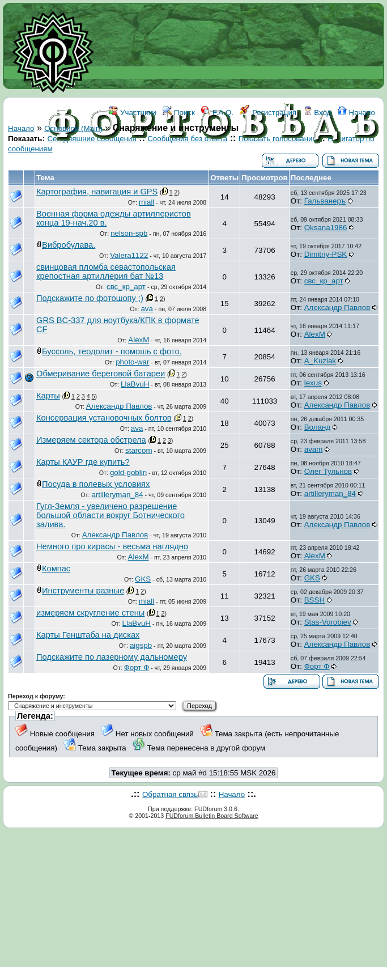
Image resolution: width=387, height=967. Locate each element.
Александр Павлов (337, 307)
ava (147, 308)
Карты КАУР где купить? (83, 461)
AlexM (138, 340)
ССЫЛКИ (219, 163)
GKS (143, 579)
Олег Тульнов (328, 471)
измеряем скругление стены (90, 612)
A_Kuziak (320, 361)
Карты (48, 395)
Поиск (179, 112)
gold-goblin (128, 472)
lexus (313, 383)
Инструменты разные (83, 590)
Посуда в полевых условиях (96, 484)
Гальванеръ (325, 201)
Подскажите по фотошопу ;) (89, 298)
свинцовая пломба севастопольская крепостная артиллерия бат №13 (106, 271)
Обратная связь (170, 794)
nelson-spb (128, 233)
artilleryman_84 (117, 494)
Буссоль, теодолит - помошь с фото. (112, 351)
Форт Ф (137, 667)
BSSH (314, 600)
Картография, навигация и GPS (97, 191)
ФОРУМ (157, 163)
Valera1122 (129, 255)
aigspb (141, 645)
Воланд (317, 427)
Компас (56, 568)
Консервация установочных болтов (104, 417)
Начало (356, 112)
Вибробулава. (68, 244)
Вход (317, 112)
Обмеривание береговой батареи (100, 373)
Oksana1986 (325, 227)
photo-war (132, 362)
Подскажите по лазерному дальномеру (111, 656)
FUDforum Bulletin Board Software (211, 815)
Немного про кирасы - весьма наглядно (112, 546)
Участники (132, 112)
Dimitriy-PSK (325, 254)
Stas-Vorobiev (327, 622)
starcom (138, 450)
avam (313, 449)
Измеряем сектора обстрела (91, 439)
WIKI (186, 163)
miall (146, 202)
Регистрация (268, 112)
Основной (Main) (73, 128)
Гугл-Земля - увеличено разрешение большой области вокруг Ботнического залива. (110, 515)
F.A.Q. (217, 112)
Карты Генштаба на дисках (87, 634)
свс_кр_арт (126, 286)
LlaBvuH (135, 384)
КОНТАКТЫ (264, 163)
